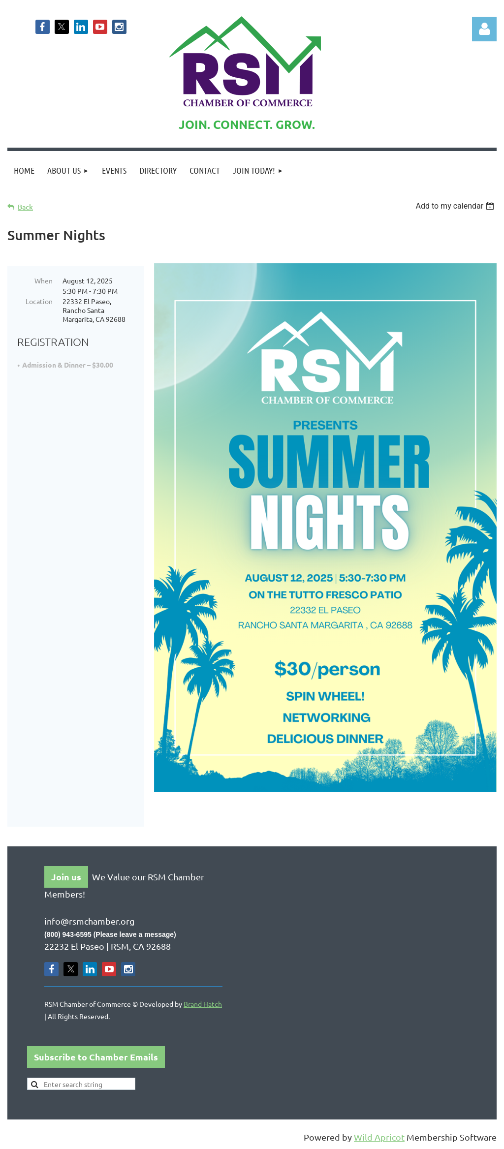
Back (25, 207)
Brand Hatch (203, 1003)
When (43, 280)
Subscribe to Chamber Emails (96, 1056)
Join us (66, 876)
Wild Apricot (379, 1137)
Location (39, 301)
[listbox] (456, 206)
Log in (484, 29)
